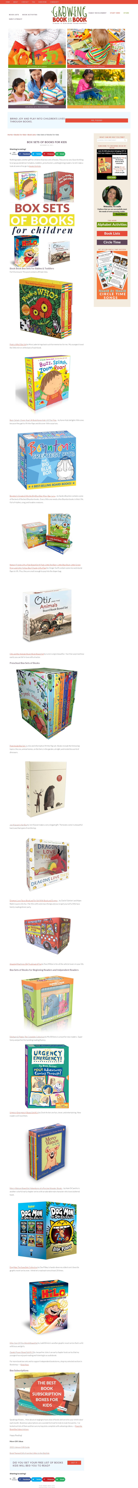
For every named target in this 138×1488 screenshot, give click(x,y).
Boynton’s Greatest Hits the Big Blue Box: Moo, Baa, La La (32, 437)
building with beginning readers (115, 51)
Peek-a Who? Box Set (18, 285)
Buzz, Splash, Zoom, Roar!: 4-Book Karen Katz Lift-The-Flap (33, 361)
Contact (25, 2)
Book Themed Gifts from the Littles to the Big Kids (29, 1394)
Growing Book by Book (69, 16)
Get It (74, 1403)
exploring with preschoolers (84, 51)
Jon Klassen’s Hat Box (18, 766)
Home (8, 2)
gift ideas (51, 1429)
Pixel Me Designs (91, 1476)
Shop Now (25, 1306)
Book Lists (32, 76)
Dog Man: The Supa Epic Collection (23, 1208)
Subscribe (42, 2)
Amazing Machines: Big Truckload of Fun (25, 905)
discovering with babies (23, 51)
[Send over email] (60, 95)
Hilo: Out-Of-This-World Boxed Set (24, 1284)
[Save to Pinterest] (48, 95)
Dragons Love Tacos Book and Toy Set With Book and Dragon (33, 842)
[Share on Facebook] (24, 95)
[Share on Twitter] (36, 95)
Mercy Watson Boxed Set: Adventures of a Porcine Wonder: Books (36, 1129)
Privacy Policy (103, 1476)
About (15, 2)
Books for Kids (20, 76)
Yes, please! (116, 62)
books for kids (35, 107)
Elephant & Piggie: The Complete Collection (27, 978)
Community (54, 2)
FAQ (33, 2)
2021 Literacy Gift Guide (20, 1388)
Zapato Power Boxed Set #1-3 (22, 1293)
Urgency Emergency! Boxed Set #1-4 (24, 1054)
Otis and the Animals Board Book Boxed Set (27, 595)
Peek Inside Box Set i (18, 687)
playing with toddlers (53, 51)
